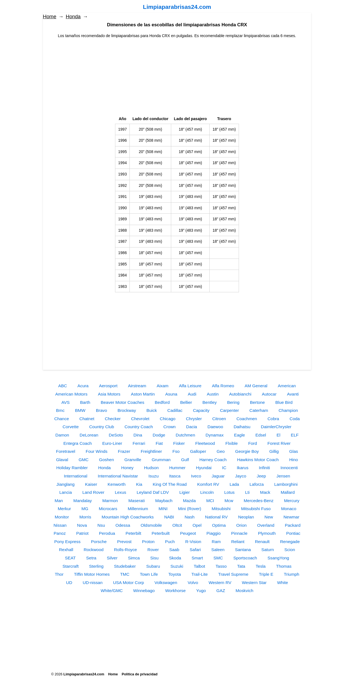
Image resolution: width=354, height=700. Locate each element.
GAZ (220, 590)
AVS (65, 402)
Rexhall (66, 549)
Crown (169, 426)
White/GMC (112, 590)
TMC (124, 574)
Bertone (257, 402)
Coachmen (246, 418)
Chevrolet (140, 418)
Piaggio (213, 533)
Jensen (283, 476)
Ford (252, 443)
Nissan (59, 525)
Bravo (101, 410)
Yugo (201, 590)
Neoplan (246, 517)
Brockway (127, 410)
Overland (265, 525)
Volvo (193, 582)
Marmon (110, 500)
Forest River (279, 443)
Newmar (291, 517)
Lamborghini (286, 484)
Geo (221, 451)
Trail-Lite (199, 574)
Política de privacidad (139, 674)
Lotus (229, 492)
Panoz (60, 533)
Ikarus (242, 467)
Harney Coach (213, 459)
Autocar (269, 394)
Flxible (231, 443)
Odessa (123, 525)
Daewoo (215, 426)
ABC (62, 385)
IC (224, 467)
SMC (218, 558)
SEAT (70, 558)
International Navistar (118, 476)
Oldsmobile (151, 525)
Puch (170, 541)
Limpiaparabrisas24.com (177, 7)
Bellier (186, 402)
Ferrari (139, 443)
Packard (292, 525)
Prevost (124, 541)
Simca (134, 558)
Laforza (256, 484)
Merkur (64, 508)
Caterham (258, 410)
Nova (82, 525)
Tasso (221, 566)
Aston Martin (143, 394)
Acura (82, 385)
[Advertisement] (177, 77)
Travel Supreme (233, 574)
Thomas (283, 566)
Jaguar (218, 476)
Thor (59, 574)
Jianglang (65, 484)
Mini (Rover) (189, 508)
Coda (295, 418)
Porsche (98, 541)
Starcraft (71, 566)
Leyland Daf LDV (153, 492)
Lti (247, 492)
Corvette (71, 426)
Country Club (101, 426)
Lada (234, 484)
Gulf (185, 459)
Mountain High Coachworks (128, 517)
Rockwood (93, 549)
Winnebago (144, 590)
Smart (197, 558)
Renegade (290, 541)
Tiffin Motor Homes (92, 574)
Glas (293, 451)
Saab (174, 549)
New (268, 517)
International (75, 476)
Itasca (175, 476)
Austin (213, 394)
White (282, 582)
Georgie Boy (247, 451)
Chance (61, 418)
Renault (262, 541)
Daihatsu (242, 426)
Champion (288, 410)
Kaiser (91, 484)
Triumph (291, 574)
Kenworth (117, 484)
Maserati (136, 500)
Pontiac (293, 533)
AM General (256, 385)
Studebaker (125, 566)
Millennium (138, 508)
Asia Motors (109, 394)
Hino (293, 459)
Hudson (151, 467)
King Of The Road (170, 484)
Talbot (199, 566)
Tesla (261, 566)
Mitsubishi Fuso (256, 508)
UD (69, 582)
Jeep (261, 476)
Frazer (124, 451)
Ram (216, 541)
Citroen (219, 418)
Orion (241, 525)
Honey (127, 467)
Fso (176, 451)
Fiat (159, 443)
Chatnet (86, 418)
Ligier (184, 492)
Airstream (137, 385)
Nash (189, 517)
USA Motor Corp (128, 582)
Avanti (293, 394)
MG (85, 508)
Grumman (161, 459)
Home (49, 16)
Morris (85, 517)
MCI (210, 500)
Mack (265, 492)
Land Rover (93, 492)
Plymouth (267, 533)
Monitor (62, 517)
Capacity (201, 410)
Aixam (162, 385)
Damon (62, 435)
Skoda (175, 558)
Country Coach (138, 426)
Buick (151, 410)
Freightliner (151, 451)
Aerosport (108, 385)
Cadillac (175, 410)
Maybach (163, 500)
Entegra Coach (77, 443)
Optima (219, 525)
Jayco (240, 476)
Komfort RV (208, 484)
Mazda (189, 500)
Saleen (218, 549)
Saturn (267, 549)
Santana (243, 549)
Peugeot (188, 533)
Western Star (254, 582)
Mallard (288, 492)
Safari (195, 549)
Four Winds (97, 451)
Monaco (288, 508)
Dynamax (214, 435)
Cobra (273, 418)
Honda (73, 16)
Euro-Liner (112, 443)
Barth (85, 402)
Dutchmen (185, 435)
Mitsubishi (221, 508)
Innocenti (289, 467)
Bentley (209, 402)
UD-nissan (93, 582)
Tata (241, 566)
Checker (113, 418)
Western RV (220, 582)
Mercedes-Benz (259, 500)
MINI (163, 508)
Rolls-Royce (125, 549)
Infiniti (264, 467)
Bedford (162, 402)
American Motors (71, 394)
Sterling (96, 566)
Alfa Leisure (190, 385)
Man (58, 500)
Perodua (107, 533)
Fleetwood (205, 443)
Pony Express (67, 541)
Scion (289, 549)
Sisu (154, 558)
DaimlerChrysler (276, 426)
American (287, 385)
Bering (233, 402)
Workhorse (175, 590)
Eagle (239, 435)
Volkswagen (166, 582)
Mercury (292, 500)
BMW (80, 410)
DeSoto (116, 435)
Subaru (153, 566)
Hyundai (204, 467)
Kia (139, 484)
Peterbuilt (161, 533)
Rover (153, 549)
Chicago (167, 418)
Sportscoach (245, 558)
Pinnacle (239, 533)
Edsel (261, 435)
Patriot (82, 533)
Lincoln (207, 492)
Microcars (108, 508)
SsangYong (278, 558)
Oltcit (177, 525)
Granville (132, 459)
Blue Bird (283, 402)
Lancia (65, 492)
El (278, 435)
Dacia (191, 426)
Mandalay (82, 500)
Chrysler (194, 418)
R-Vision (193, 541)
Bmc (60, 410)
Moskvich (244, 590)
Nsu (101, 525)
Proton (148, 541)
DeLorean (89, 435)
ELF (295, 435)
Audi (192, 394)
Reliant (237, 541)
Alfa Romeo (223, 385)
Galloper (198, 451)
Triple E (266, 574)
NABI (169, 517)
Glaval (62, 459)
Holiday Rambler (72, 467)
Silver (112, 558)
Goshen (106, 459)
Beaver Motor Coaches (122, 402)
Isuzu (154, 476)
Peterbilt (133, 533)
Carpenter (229, 410)
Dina (138, 435)
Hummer (177, 467)
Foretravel (65, 451)
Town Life (149, 574)
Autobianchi (240, 394)
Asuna (171, 394)
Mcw (229, 500)
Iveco (196, 476)
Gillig (274, 451)
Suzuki (176, 566)
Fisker (179, 443)
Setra (91, 558)
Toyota (174, 574)
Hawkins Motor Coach (258, 459)
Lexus (120, 492)
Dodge (159, 435)
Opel (197, 525)
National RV (216, 517)
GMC (83, 459)
